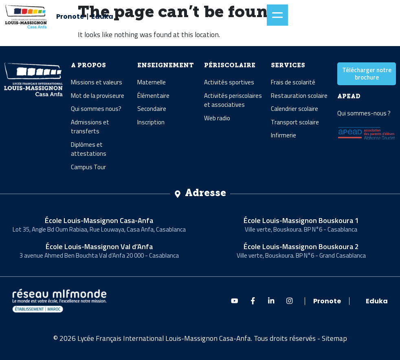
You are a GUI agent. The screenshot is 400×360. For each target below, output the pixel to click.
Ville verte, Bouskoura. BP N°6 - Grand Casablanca (301, 255)
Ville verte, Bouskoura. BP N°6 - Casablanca (301, 229)
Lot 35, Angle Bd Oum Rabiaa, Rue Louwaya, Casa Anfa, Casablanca (99, 229)
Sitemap (334, 338)
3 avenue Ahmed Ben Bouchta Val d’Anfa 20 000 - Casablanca (99, 255)
